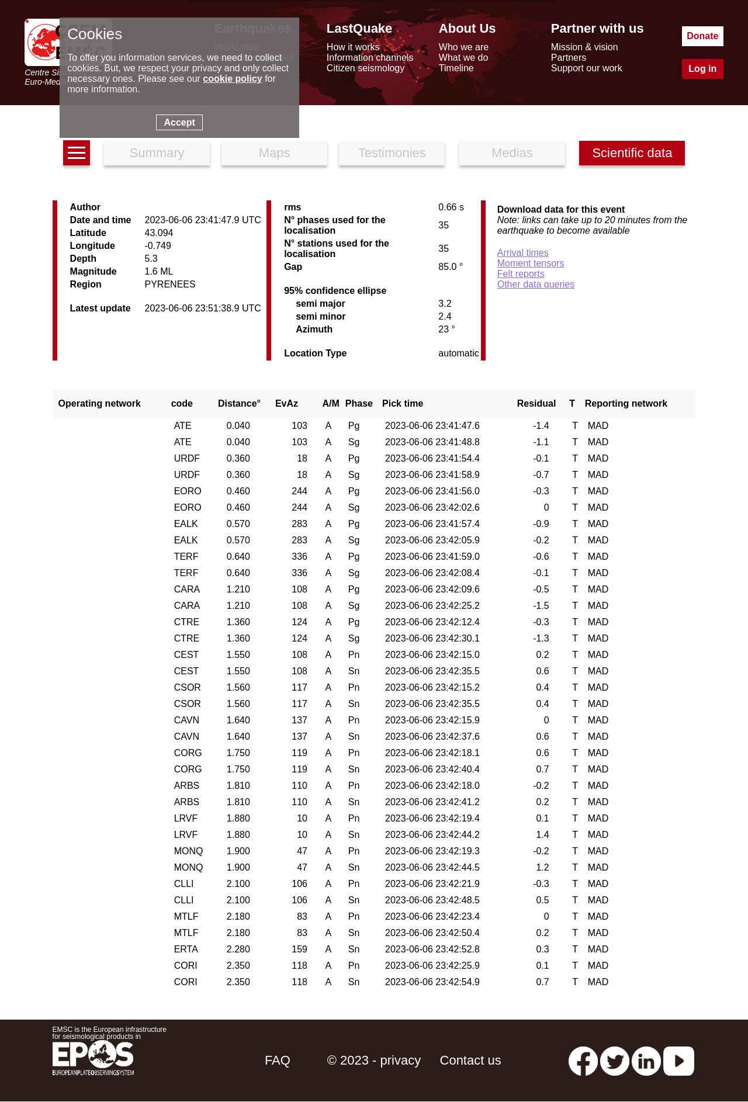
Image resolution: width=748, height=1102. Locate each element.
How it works (353, 47)
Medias (512, 152)
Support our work (586, 68)
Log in (702, 69)
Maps (274, 152)
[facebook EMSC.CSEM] (583, 1060)
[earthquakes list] (76, 152)
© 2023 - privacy (374, 1060)
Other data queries (536, 284)
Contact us (470, 1060)
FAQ (277, 1060)
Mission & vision (584, 47)
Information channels (370, 58)
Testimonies (392, 152)
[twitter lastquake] (614, 1060)
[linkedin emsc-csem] (646, 1060)
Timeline (456, 68)
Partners (568, 58)
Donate (702, 36)
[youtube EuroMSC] (678, 1060)
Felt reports (521, 274)
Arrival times (523, 253)
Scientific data (632, 152)
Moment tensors (531, 263)
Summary (156, 152)
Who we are (464, 47)
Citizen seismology (365, 68)
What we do (463, 58)
